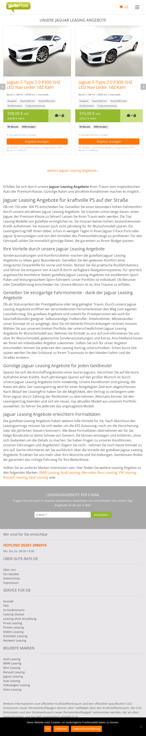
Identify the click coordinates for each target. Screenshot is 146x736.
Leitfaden (82, 708)
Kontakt (8, 601)
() (126, 7)
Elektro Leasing (13, 632)
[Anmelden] (101, 515)
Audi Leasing (70, 472)
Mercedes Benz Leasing (99, 472)
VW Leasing (127, 472)
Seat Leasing (11, 681)
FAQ (6, 605)
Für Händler (11, 574)
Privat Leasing (12, 623)
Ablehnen (61, 728)
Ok (48, 728)
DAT (38, 717)
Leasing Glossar (13, 614)
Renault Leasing (15, 477)
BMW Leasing (49, 472)
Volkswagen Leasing (16, 685)
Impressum (11, 583)
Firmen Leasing (13, 627)
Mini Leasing (11, 668)
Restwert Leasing (14, 640)
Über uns (9, 570)
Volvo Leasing (12, 689)
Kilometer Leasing (15, 636)
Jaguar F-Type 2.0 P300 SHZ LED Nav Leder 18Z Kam (33, 84)
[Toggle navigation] (137, 7)
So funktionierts (14, 610)
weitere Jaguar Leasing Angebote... (73, 170)
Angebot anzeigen (37, 141)
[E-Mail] (62, 515)
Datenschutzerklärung (86, 728)
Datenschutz (11, 578)
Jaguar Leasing (13, 676)
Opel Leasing (38, 477)
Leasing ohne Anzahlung (19, 619)
